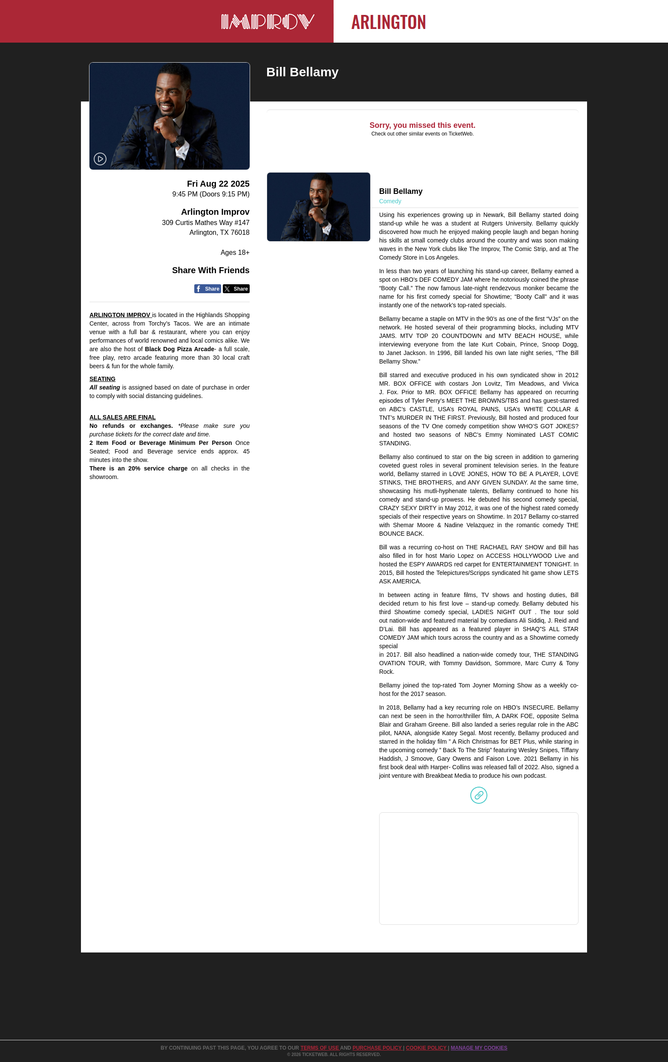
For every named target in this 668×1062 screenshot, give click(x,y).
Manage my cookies (479, 1048)
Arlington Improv (215, 211)
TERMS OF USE (320, 1048)
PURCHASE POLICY (378, 1048)
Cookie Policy (427, 1048)
